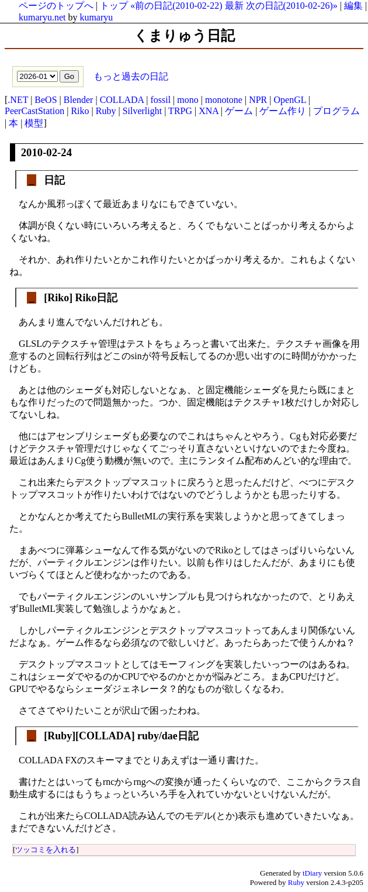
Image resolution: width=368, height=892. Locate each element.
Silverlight (142, 111)
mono (187, 100)
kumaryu (96, 17)
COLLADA (122, 100)
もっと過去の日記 (129, 76)
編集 (353, 6)
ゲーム (239, 111)
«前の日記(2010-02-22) (176, 6)
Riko (80, 111)
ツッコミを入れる (45, 849)
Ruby (106, 111)
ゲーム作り (282, 111)
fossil (160, 100)
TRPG (180, 111)
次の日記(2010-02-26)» (292, 6)
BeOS (45, 100)
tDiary (312, 873)
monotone (223, 100)
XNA (208, 111)
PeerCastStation (34, 111)
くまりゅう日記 (184, 35)
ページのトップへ (56, 6)
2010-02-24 (46, 152)
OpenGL (289, 100)
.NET (18, 100)
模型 (34, 123)
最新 (234, 6)
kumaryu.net (42, 17)
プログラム (336, 111)
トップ (114, 6)
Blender (78, 100)
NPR (258, 100)
